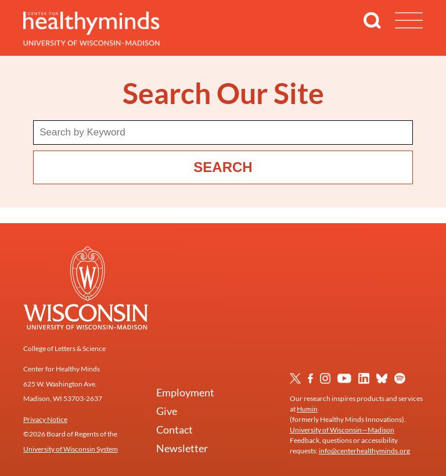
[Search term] (223, 132)
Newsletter (182, 448)
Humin (307, 409)
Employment (185, 392)
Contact (174, 429)
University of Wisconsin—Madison (342, 429)
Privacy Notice (45, 419)
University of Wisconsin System (70, 449)
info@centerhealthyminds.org (364, 450)
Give (166, 411)
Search (222, 167)
